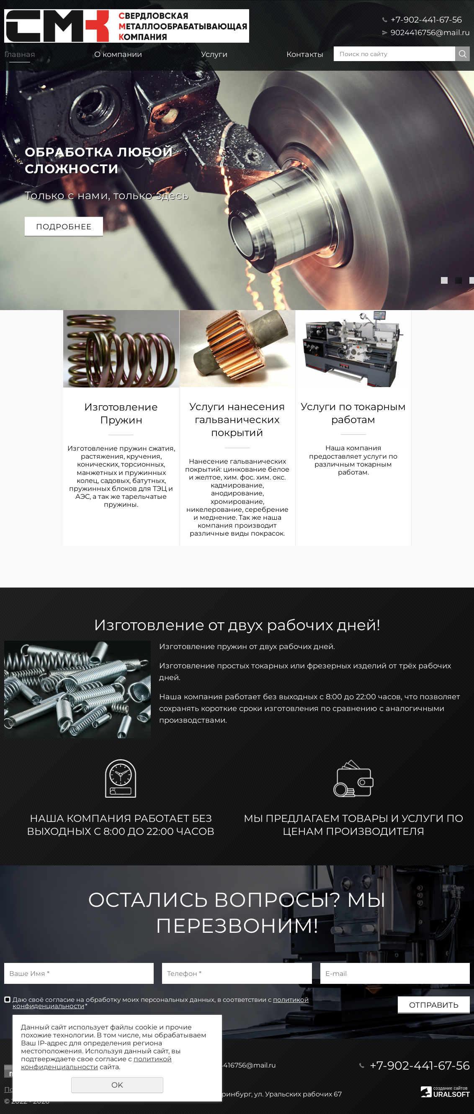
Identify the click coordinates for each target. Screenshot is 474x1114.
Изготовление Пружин (121, 413)
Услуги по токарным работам (353, 413)
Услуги (214, 54)
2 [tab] (458, 280)
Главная (19, 54)
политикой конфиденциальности (96, 1063)
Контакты (304, 54)
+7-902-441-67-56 (426, 20)
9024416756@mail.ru (430, 32)
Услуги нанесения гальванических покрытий (237, 419)
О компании (118, 54)
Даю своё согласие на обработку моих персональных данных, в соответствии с (161, 1002)
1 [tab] (444, 280)
